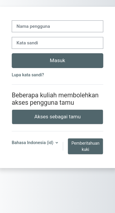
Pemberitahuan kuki (85, 146)
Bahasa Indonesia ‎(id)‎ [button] (33, 142)
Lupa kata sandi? (28, 75)
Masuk (57, 60)
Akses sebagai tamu (57, 117)
